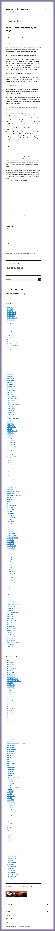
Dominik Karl (10, 717)
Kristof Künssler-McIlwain (14, 495)
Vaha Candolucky (11, 866)
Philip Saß (9, 588)
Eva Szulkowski (11, 410)
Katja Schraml (10, 489)
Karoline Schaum (11, 765)
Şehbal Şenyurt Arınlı (12, 612)
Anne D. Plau (10, 332)
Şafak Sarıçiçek (11, 606)
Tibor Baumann (11, 634)
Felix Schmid (10, 422)
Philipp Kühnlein (11, 840)
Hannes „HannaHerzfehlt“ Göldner (16, 743)
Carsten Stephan (11, 358)
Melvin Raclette (11, 554)
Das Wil (9, 382)
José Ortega (10, 753)
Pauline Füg (10, 580)
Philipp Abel (10, 838)
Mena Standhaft (11, 814)
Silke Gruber (10, 614)
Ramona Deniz (11, 592)
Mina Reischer (10, 562)
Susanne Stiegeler (11, 630)
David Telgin (10, 384)
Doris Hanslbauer (11, 719)
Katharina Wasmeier (12, 485)
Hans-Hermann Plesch (13, 447)
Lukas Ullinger (10, 521)
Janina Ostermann (11, 749)
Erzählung (15, 215)
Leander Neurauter (12, 785)
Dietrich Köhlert (11, 715)
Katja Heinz (10, 775)
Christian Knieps (11, 366)
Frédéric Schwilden (12, 430)
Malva (8, 525)
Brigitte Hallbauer (11, 354)
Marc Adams (10, 527)
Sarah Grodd (10, 610)
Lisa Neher (9, 515)
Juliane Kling (10, 479)
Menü (46, 9)
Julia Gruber (10, 755)
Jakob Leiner (10, 465)
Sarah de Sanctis (11, 608)
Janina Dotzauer (11, 469)
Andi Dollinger (11, 660)
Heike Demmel (11, 745)
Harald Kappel (10, 449)
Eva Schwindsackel (12, 408)
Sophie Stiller (10, 622)
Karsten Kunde (11, 767)
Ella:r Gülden (10, 400)
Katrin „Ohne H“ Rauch (13, 491)
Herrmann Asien (11, 453)
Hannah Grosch (11, 443)
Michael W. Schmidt (12, 560)
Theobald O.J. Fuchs (12, 632)
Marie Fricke (10, 808)
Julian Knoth (10, 477)
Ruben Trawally (11, 602)
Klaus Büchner (10, 493)
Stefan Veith (10, 624)
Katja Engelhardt (11, 487)
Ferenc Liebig (10, 739)
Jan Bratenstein (11, 467)
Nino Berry (10, 576)
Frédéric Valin (10, 433)
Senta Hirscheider (11, 852)
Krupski (9, 497)
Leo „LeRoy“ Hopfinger (13, 787)
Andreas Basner (11, 664)
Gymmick (9, 439)
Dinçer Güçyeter (11, 390)
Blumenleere (10, 352)
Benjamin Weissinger (12, 342)
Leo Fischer (10, 507)
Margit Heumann (11, 535)
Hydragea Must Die (12, 457)
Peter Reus (9, 584)
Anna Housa (10, 330)
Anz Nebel (9, 336)
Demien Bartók (11, 386)
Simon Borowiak (11, 616)
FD (7, 416)
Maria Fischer (10, 539)
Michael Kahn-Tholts (12, 816)
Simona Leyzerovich (12, 854)
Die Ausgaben (10, 908)
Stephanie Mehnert (12, 628)
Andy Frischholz (11, 320)
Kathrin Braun (10, 773)
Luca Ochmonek (11, 795)
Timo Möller (10, 860)
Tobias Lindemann (11, 862)
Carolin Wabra (10, 356)
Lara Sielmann (10, 783)
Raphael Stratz (11, 594)
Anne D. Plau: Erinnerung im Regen (21, 29)
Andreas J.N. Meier (11, 311)
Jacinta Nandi (10, 463)
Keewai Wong (10, 779)
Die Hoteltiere (10, 388)
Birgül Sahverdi (11, 684)
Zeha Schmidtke (11, 644)
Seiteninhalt (9, 904)
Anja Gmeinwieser (11, 328)
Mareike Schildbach (12, 533)
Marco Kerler (10, 531)
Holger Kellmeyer (11, 455)
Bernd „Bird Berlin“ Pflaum (14, 346)
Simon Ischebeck (11, 618)
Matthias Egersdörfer (12, 812)
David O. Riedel (11, 709)
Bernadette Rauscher (12, 678)
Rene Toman (10, 842)
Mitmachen (9, 915)
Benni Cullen (10, 344)
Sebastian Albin (11, 848)
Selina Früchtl (10, 850)
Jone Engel (9, 473)
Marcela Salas (10, 529)
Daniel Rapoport (11, 378)
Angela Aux (10, 322)
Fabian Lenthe (10, 414)
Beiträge (10, 215)
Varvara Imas (10, 868)
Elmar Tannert (10, 402)
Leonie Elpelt (10, 509)
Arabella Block (10, 338)
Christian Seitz (11, 701)
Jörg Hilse (9, 475)
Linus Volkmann (11, 513)
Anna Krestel (10, 672)
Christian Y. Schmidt (12, 368)
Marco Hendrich (11, 804)
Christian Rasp (11, 699)
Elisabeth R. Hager (11, 396)
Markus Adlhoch (11, 810)
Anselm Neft (10, 334)
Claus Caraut (10, 374)
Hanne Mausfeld (11, 445)
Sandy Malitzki (11, 844)
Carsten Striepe (11, 360)
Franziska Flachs (11, 426)
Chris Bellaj (10, 691)
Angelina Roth (10, 326)
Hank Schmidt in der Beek (13, 441)
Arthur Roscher (11, 674)
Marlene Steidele (11, 545)
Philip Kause (10, 836)
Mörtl (8, 822)
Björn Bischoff (10, 350)
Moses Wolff (10, 568)
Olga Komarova (11, 830)
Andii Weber (10, 309)
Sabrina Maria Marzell (12, 604)
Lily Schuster (10, 511)
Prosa (19, 215)
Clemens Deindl (11, 705)
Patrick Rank (10, 832)
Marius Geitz (10, 543)
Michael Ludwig (11, 558)
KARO (8, 483)
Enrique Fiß (10, 723)
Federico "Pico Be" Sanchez (13, 418)
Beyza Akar (10, 682)
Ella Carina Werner (12, 398)
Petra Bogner (10, 834)
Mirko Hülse (10, 566)
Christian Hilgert (11, 693)
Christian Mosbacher (12, 695)
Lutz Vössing (10, 523)
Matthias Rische (11, 552)
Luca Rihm (9, 519)
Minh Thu (9, 818)
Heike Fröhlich (11, 451)
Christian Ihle (10, 364)
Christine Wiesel (11, 370)
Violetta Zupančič (11, 876)
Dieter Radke (10, 713)
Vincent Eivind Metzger (13, 642)
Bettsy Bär (9, 348)
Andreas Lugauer (11, 313)
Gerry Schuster (11, 437)
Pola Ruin (9, 590)
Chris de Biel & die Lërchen (14, 362)
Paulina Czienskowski (12, 578)
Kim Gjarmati (10, 781)
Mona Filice (10, 820)
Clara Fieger (10, 372)
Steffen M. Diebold (12, 626)
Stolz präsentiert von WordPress (24, 926)
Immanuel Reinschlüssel (13, 459)
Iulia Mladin (10, 461)
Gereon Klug (10, 435)
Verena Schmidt (11, 640)
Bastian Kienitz (11, 340)
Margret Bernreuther (12, 537)
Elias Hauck (10, 392)
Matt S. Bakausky (11, 550)
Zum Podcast (9, 918)
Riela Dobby (10, 596)
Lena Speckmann (11, 505)
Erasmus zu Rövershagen (13, 404)
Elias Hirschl (10, 394)
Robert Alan (10, 598)
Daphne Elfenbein (11, 380)
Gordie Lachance (11, 741)
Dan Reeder (10, 376)
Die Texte (8, 911)
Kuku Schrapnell (11, 499)
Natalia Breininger (11, 570)
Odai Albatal (10, 828)
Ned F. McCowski (11, 572)
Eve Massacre (10, 412)
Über (7, 922)
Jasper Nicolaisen (11, 471)
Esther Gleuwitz (11, 406)
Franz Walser (10, 424)
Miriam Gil (10, 564)
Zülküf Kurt (10, 646)
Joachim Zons (10, 751)
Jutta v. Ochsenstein (12, 481)
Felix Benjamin (11, 420)
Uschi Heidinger (11, 636)
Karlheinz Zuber (11, 763)
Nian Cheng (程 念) (11, 574)
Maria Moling (10, 541)
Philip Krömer (10, 586)
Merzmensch (10, 556)
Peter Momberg (11, 582)
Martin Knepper (11, 548)
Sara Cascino (10, 846)
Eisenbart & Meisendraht (17, 8)
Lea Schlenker (10, 501)
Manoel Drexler (11, 802)
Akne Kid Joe (10, 307)
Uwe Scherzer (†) (11, 864)
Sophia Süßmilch (11, 620)
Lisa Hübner (10, 791)
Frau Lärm (9, 428)
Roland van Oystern (12, 600)
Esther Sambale (11, 725)
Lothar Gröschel (11, 517)
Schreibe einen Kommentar (28, 215)
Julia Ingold (10, 759)
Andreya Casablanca (12, 317)
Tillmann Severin (11, 858)
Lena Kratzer (10, 503)
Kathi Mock (10, 771)
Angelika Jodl (10, 324)
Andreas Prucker (11, 315)
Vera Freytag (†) (11, 638)
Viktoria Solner (11, 872)
